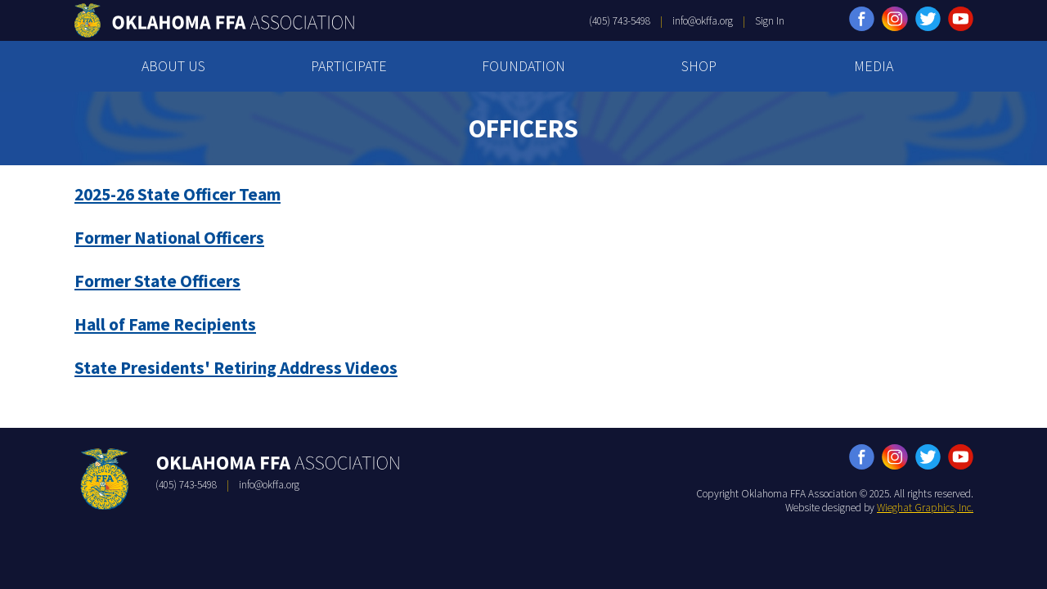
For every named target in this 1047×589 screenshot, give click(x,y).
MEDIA (873, 65)
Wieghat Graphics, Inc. (925, 508)
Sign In (769, 21)
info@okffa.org (702, 21)
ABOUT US (173, 65)
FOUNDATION (523, 65)
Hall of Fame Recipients (165, 324)
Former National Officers (169, 238)
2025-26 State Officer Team (177, 194)
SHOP (699, 65)
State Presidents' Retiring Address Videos (236, 368)
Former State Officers (157, 281)
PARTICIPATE (349, 65)
